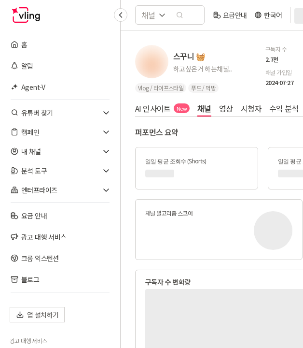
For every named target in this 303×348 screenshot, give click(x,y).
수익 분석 (284, 108)
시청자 (251, 108)
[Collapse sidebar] (120, 15)
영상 (226, 108)
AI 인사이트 (162, 108)
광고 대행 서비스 (28, 341)
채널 (204, 108)
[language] (268, 15)
